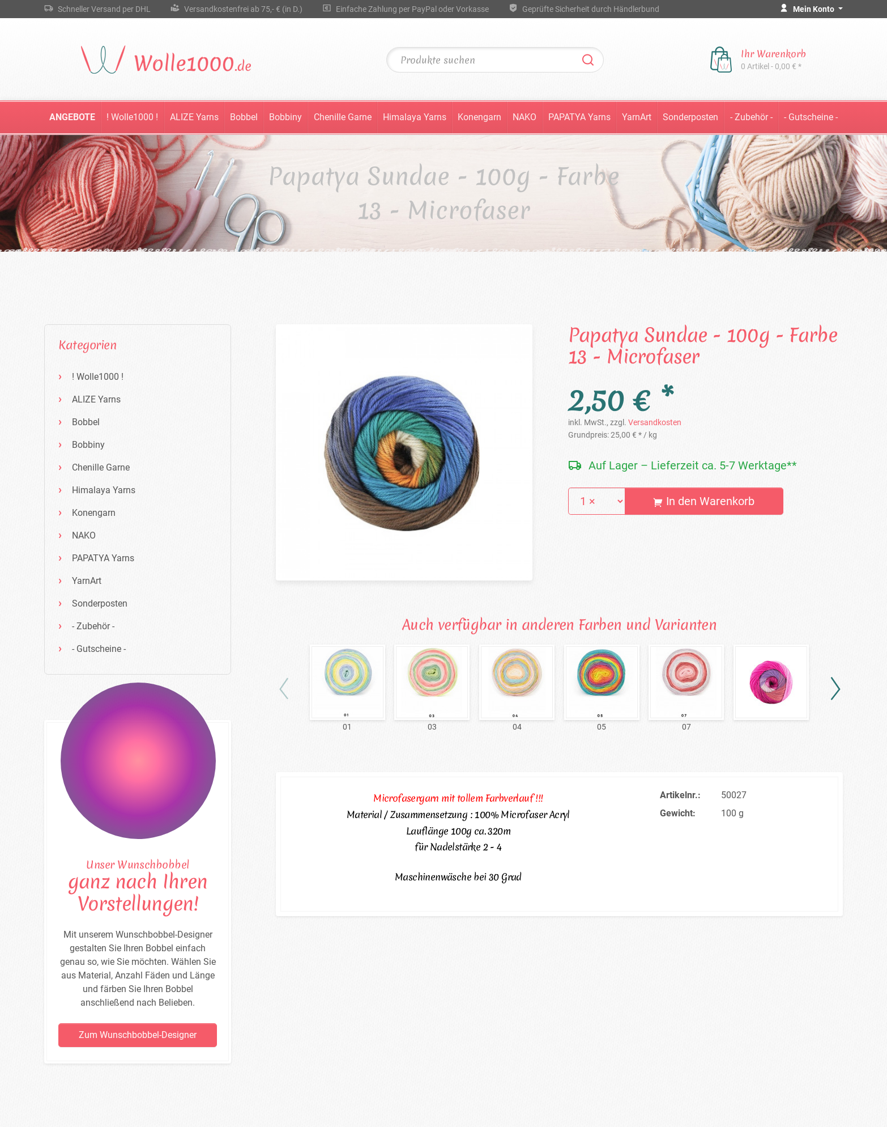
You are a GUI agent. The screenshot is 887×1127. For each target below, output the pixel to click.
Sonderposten (690, 117)
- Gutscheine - (811, 117)
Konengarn (479, 117)
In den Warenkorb (703, 501)
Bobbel (244, 117)
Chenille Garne (343, 117)
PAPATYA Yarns (579, 117)
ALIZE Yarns (194, 117)
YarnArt (636, 117)
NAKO (524, 117)
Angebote (72, 117)
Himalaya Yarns (414, 117)
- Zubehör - (751, 117)
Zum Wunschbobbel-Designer (138, 1034)
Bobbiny (285, 117)
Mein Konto (814, 9)
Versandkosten (654, 422)
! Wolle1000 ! (132, 117)
